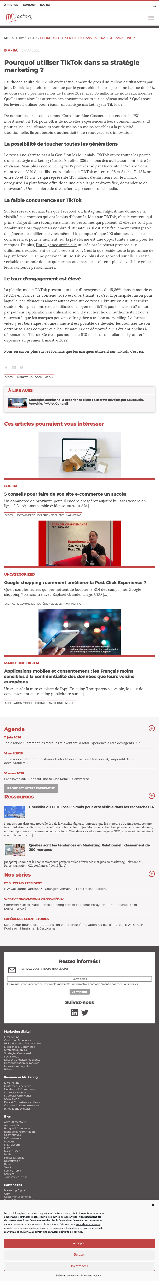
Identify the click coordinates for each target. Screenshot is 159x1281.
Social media (44, 377)
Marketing (25, 377)
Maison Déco (12, 1151)
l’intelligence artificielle (56, 245)
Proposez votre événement (31, 788)
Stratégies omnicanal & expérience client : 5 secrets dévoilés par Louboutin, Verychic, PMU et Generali (76, 403)
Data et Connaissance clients (22, 1060)
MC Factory (14, 38)
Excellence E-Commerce (19, 1047)
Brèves (8, 1069)
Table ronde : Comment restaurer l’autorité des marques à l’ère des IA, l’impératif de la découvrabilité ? (79, 758)
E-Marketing (11, 1037)
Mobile (70, 703)
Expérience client (50, 515)
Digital (10, 377)
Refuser (79, 1254)
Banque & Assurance (17, 1128)
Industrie (9, 1141)
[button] (153, 1205)
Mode (7, 1154)
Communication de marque (21, 1063)
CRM (7, 1194)
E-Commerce (12, 1138)
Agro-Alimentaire (15, 1122)
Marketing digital (17, 1031)
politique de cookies (70, 1232)
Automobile (11, 1125)
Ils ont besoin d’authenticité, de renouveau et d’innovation (81, 133)
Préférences (79, 1266)
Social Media (11, 1056)
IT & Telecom (12, 1144)
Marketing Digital (14, 1190)
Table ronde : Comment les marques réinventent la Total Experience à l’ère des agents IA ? (79, 740)
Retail (7, 1164)
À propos (11, 4)
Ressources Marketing (21, 1077)
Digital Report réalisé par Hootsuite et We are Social (103, 166)
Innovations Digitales (17, 1066)
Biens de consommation (19, 1132)
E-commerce (26, 515)
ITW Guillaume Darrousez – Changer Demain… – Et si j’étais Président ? (79, 885)
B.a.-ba (45, 4)
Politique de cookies (67, 1275)
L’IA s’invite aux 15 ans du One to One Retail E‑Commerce (79, 776)
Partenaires (13, 1185)
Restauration (12, 1161)
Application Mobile (19, 703)
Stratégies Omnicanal (17, 1053)
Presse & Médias (14, 1158)
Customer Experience (17, 1040)
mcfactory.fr (57, 1213)
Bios (7, 1116)
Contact (29, 4)
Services (9, 1174)
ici (141, 352)
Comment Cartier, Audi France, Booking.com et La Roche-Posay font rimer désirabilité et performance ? (79, 903)
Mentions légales (91, 1275)
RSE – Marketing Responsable (22, 1043)
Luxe (7, 1148)
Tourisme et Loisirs (15, 1177)
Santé (7, 1167)
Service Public (13, 1170)
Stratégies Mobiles (15, 1050)
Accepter (79, 1243)
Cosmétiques (12, 1135)
